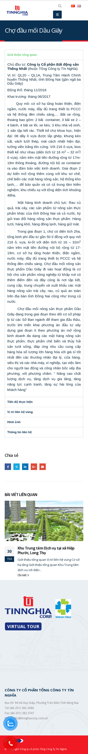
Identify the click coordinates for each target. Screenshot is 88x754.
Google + (34, 466)
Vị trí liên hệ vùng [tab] (20, 412)
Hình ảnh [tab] (13, 422)
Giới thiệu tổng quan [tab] (22, 55)
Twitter (16, 466)
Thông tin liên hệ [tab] (19, 432)
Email (42, 466)
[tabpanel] (44, 228)
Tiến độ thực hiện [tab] (20, 402)
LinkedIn (25, 466)
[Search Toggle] (60, 6)
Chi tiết (23, 575)
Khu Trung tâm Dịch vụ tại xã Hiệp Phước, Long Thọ (46, 550)
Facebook (8, 466)
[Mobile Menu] (57, 15)
